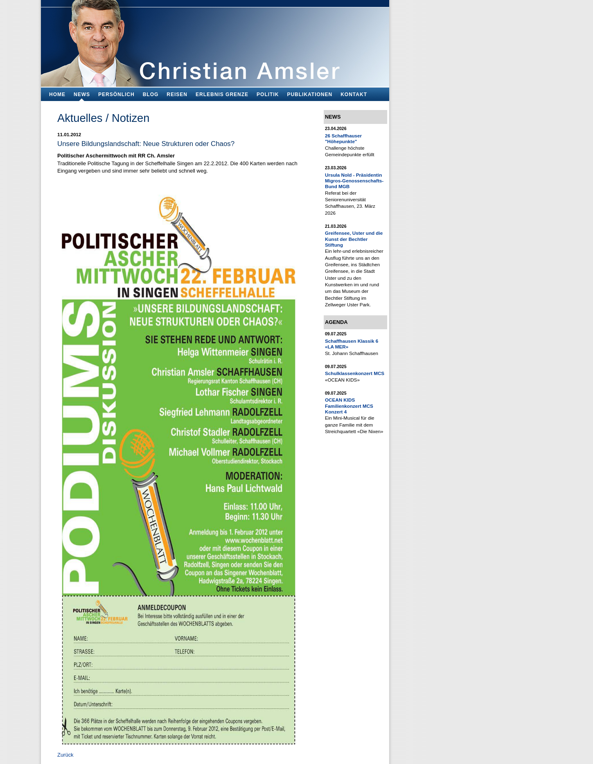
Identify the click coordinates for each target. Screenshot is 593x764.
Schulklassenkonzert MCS (354, 373)
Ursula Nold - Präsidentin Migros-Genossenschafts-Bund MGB (354, 180)
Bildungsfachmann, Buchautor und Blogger (215, 41)
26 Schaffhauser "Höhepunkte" (343, 138)
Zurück (65, 755)
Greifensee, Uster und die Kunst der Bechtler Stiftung (354, 238)
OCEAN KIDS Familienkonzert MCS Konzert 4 (349, 405)
